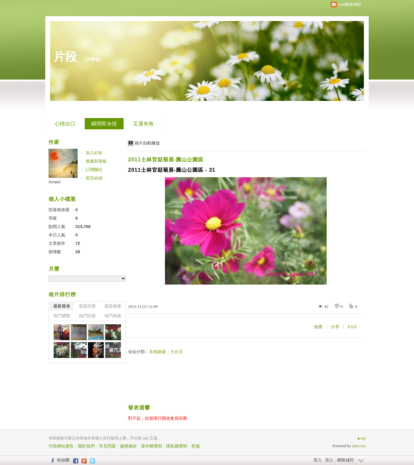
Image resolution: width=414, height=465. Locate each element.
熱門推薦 (112, 315)
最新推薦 (112, 306)
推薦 (318, 326)
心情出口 (65, 123)
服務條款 (128, 446)
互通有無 (143, 123)
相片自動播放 (147, 143)
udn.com (358, 446)
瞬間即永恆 (104, 123)
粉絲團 (63, 460)
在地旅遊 (157, 351)
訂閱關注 (94, 169)
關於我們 (86, 446)
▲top (361, 438)
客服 (195, 446)
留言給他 (94, 178)
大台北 (176, 351)
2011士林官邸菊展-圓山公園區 (165, 159)
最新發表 (61, 306)
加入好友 (94, 152)
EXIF (352, 326)
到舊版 (93, 59)
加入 (329, 460)
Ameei (54, 181)
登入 (317, 460)
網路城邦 (345, 460)
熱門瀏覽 (61, 315)
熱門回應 (87, 315)
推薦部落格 (96, 161)
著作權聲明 (151, 446)
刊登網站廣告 (61, 446)
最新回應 (87, 306)
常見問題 (107, 446)
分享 (335, 326)
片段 (65, 56)
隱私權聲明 (176, 446)
